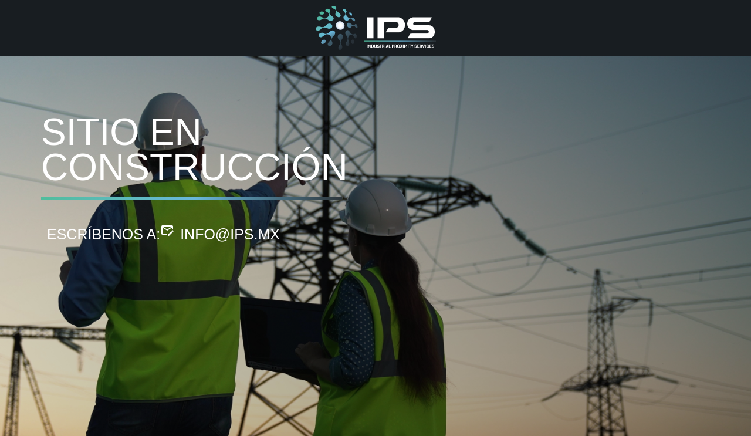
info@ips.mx (230, 234)
